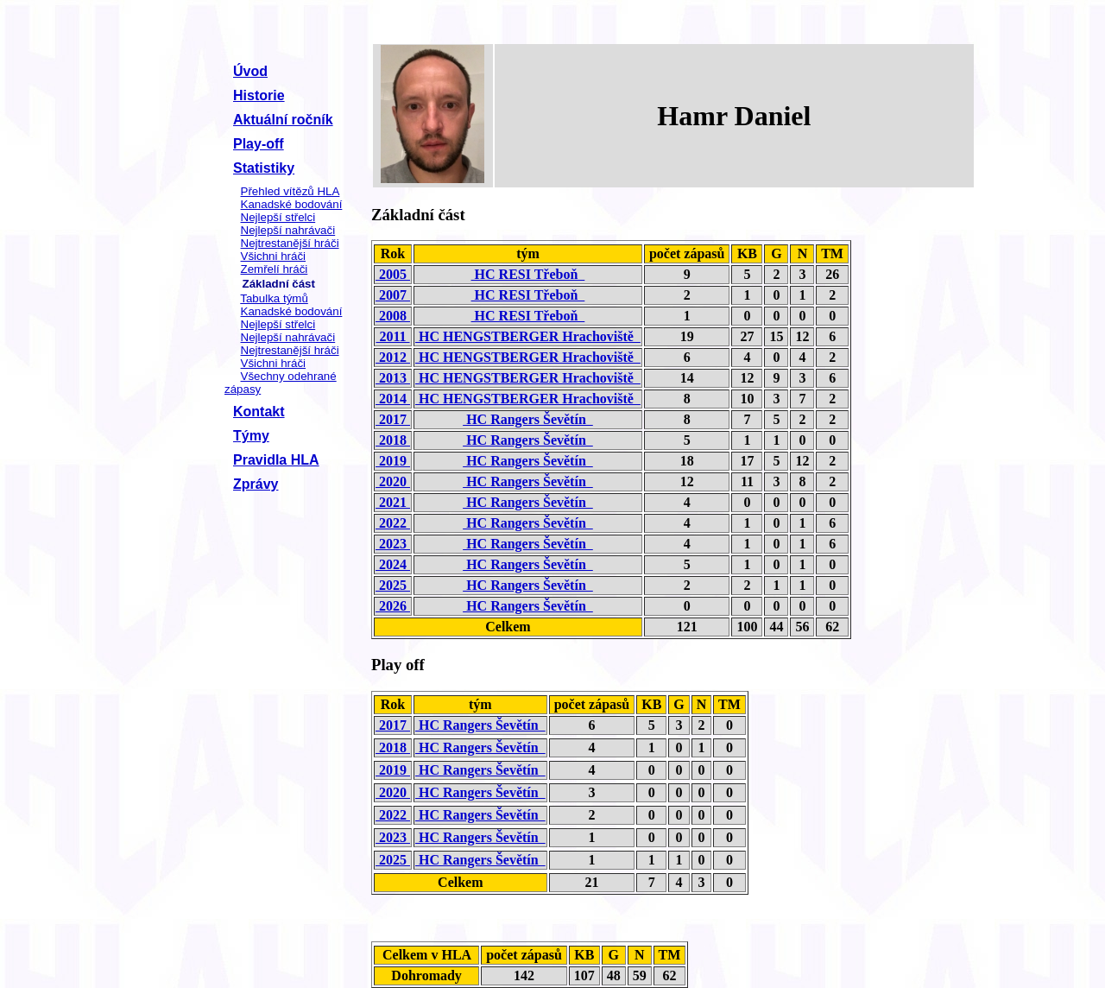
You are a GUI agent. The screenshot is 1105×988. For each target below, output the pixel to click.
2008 (393, 315)
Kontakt (259, 411)
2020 (393, 481)
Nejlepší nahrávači (288, 230)
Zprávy (255, 484)
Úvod (250, 71)
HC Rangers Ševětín (528, 419)
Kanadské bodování (292, 204)
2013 (393, 377)
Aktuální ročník (283, 119)
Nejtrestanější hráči (290, 243)
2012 (393, 357)
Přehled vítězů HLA (290, 191)
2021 (393, 502)
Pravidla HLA (276, 460)
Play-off (258, 143)
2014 (393, 398)
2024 (393, 564)
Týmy (251, 435)
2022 (393, 523)
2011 (392, 336)
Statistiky (263, 168)
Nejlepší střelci (278, 217)
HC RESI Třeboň (528, 274)
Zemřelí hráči (274, 269)
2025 (393, 585)
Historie (259, 95)
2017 (393, 419)
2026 (393, 605)
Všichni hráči (273, 256)
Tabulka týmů (274, 298)
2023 (393, 543)
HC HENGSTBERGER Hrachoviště (528, 336)
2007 (393, 295)
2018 (393, 440)
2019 (393, 460)
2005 (393, 274)
